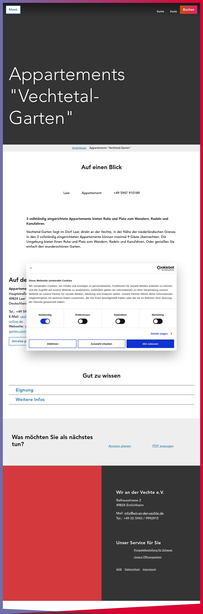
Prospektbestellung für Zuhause (153, 550)
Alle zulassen (150, 343)
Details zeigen (159, 333)
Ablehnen (52, 343)
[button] (23, 341)
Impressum (149, 569)
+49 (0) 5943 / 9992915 (141, 518)
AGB (119, 569)
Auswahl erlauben (101, 343)
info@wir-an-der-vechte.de (144, 513)
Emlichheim (79, 148)
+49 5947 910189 (127, 193)
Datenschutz (132, 569)
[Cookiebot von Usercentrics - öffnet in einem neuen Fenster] (159, 268)
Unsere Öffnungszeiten (148, 557)
